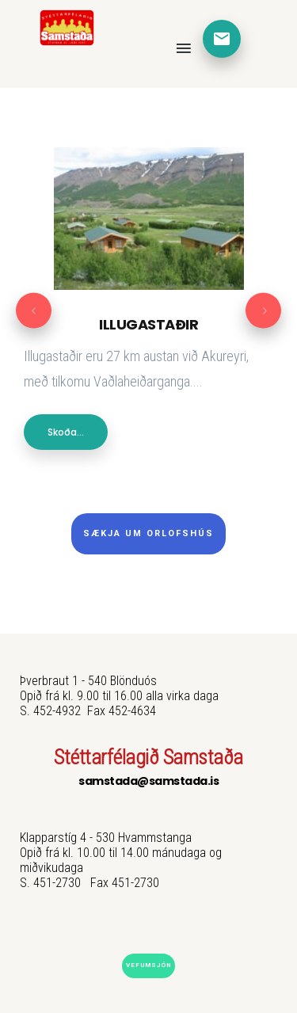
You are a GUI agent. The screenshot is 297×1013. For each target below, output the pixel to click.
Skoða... (66, 432)
